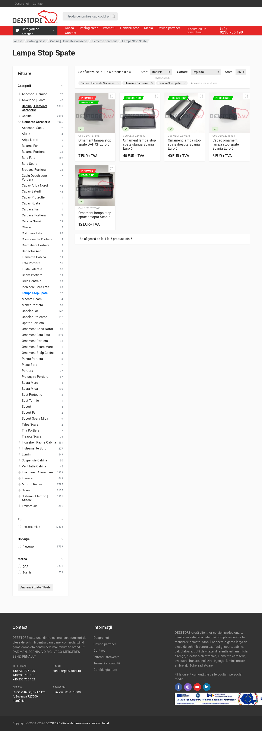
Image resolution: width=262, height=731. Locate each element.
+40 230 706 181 (24, 675)
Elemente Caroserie (139, 83)
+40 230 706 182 (24, 679)
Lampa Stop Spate (35, 293)
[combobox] (161, 72)
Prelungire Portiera (35, 377)
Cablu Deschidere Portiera (34, 177)
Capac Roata (31, 203)
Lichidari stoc (129, 28)
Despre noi (22, 3)
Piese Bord (29, 365)
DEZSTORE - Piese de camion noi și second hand (77, 723)
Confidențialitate (105, 670)
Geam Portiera (32, 275)
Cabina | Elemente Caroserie (100, 83)
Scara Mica (30, 389)
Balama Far (30, 146)
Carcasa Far (30, 209)
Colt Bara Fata (32, 233)
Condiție (40, 539)
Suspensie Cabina (34, 460)
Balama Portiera (33, 152)
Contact (38, 3)
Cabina (27, 116)
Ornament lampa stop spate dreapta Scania (94, 215)
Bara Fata (28, 158)
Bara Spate (29, 164)
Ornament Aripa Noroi (37, 329)
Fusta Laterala (32, 269)
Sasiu (26, 490)
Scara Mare (30, 383)
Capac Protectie (33, 197)
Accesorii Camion (34, 94)
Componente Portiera (37, 239)
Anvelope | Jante (33, 100)
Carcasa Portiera (34, 215)
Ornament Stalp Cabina (38, 353)
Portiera (27, 371)
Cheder (27, 227)
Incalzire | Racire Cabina (39, 442)
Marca (40, 559)
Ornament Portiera (35, 341)
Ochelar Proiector (34, 317)
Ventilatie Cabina (34, 466)
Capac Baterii (31, 191)
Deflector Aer (31, 251)
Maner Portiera (32, 305)
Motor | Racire (32, 484)
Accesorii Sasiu (33, 128)
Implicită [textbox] (198, 72)
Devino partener (169, 28)
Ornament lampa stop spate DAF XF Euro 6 (94, 142)
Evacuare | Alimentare (37, 472)
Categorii (40, 86)
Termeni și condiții (107, 663)
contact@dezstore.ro (67, 671)
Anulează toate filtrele (35, 587)
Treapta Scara (31, 436)
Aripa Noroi (30, 140)
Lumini (26, 454)
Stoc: (144, 72)
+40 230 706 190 (24, 671)
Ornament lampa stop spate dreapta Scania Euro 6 (184, 144)
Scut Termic (30, 401)
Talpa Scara (30, 424)
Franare (27, 478)
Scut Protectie (32, 395)
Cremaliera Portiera (36, 245)
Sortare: (183, 72)
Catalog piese (88, 28)
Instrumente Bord (34, 448)
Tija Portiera (30, 430)
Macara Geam (32, 299)
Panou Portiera (32, 359)
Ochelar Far (30, 311)
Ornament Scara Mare (37, 347)
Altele (26, 134)
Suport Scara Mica (35, 418)
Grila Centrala (31, 281)
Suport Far (29, 412)
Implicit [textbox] (157, 72)
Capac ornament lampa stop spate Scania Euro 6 (225, 144)
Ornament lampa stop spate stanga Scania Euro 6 (139, 144)
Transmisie (30, 506)
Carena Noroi (31, 221)
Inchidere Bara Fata (35, 287)
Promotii (109, 28)
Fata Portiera (31, 263)
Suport (26, 407)
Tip (40, 519)
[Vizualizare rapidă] (111, 96)
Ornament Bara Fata (36, 335)
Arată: (229, 72)
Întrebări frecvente (106, 657)
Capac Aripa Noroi (35, 185)
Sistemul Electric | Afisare (35, 498)
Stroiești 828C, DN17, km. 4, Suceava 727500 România (29, 696)
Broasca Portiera (34, 170)
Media (148, 28)
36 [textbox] (239, 72)
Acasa (69, 28)
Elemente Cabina (34, 257)
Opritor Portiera (33, 323)
